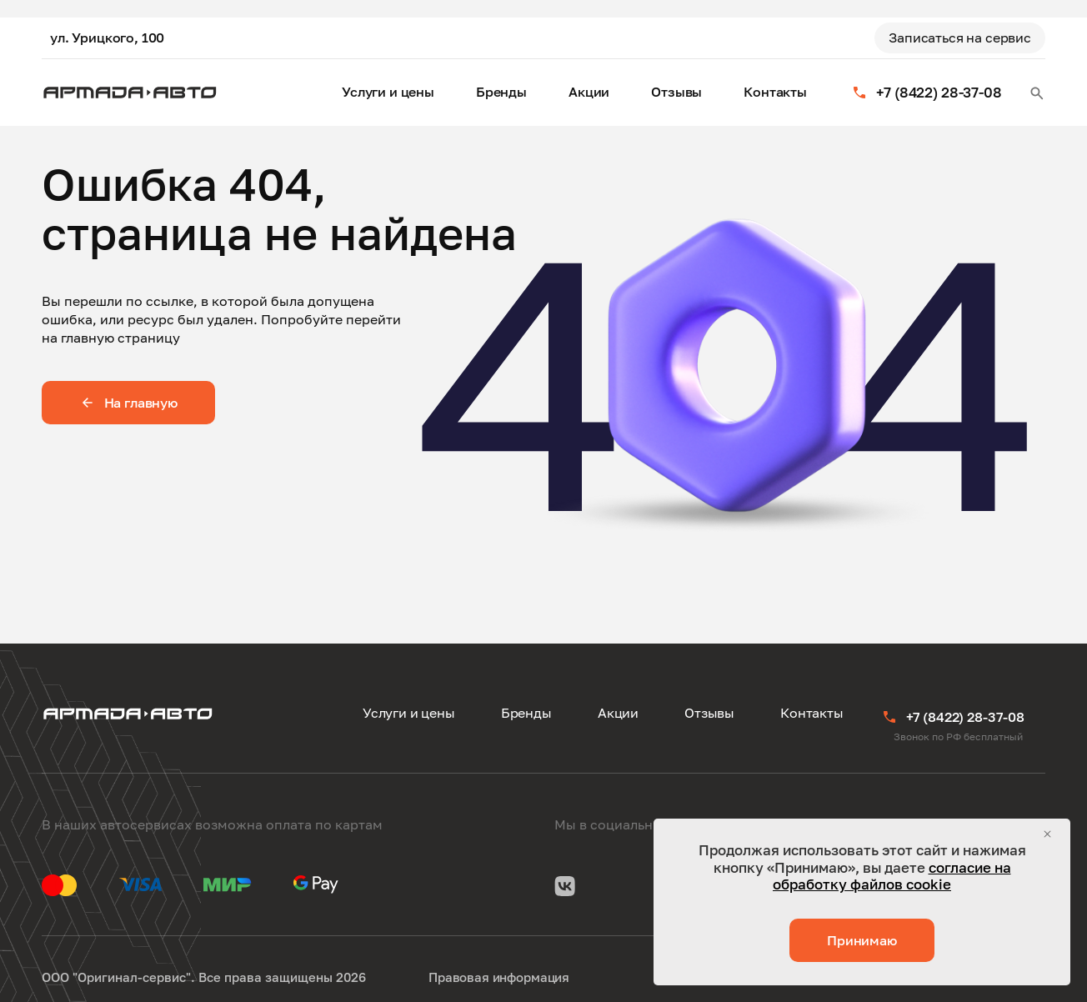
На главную (128, 402)
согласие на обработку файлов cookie (892, 876)
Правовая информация (498, 976)
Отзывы (676, 91)
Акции (589, 91)
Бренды (501, 91)
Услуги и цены (388, 91)
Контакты (775, 91)
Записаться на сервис (960, 37)
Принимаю (862, 940)
